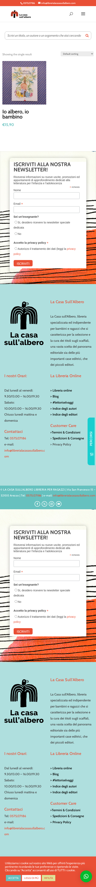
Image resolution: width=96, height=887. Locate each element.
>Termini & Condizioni (65, 432)
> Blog (54, 396)
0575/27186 (18, 438)
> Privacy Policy (60, 822)
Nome (17, 190)
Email (18, 204)
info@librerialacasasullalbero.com (74, 495)
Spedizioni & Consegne (68, 438)
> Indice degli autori (63, 408)
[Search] (87, 35)
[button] (86, 876)
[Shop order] (77, 53)
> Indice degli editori (63, 414)
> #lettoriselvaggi (61, 402)
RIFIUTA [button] (48, 878)
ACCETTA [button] (13, 878)
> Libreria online (61, 390)
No (19, 233)
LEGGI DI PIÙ (31, 878)
